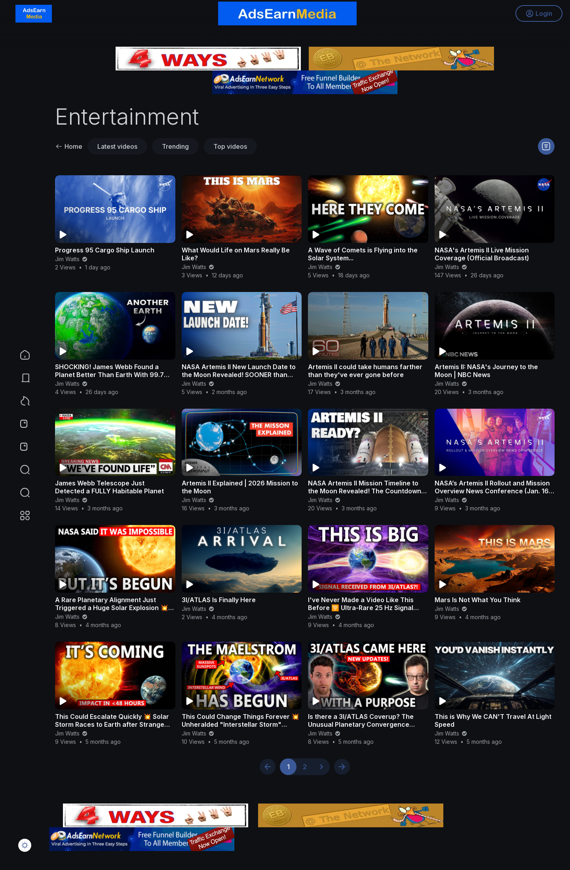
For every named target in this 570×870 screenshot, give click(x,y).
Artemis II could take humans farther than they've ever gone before (365, 371)
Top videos (230, 146)
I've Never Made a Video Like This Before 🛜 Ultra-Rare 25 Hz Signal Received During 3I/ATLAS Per (361, 608)
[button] (20, 492)
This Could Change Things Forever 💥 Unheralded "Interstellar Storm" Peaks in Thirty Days (240, 724)
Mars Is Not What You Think (478, 600)
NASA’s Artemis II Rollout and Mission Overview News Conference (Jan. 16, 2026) (493, 491)
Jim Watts (71, 259)
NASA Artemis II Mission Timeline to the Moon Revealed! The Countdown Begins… (364, 491)
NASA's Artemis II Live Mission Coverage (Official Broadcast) (482, 254)
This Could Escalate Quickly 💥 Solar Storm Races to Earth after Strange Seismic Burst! (112, 724)
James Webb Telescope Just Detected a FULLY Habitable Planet (109, 487)
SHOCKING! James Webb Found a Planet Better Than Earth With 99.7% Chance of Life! (113, 375)
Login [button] (538, 14)
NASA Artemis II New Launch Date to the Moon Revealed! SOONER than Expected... (239, 375)
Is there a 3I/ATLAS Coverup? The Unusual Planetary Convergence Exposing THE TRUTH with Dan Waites (367, 724)
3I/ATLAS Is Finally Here (219, 600)
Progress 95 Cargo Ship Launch (104, 250)
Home (68, 146)
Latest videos (117, 146)
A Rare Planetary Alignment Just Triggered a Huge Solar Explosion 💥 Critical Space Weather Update (111, 608)
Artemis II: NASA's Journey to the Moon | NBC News (486, 371)
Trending (175, 146)
